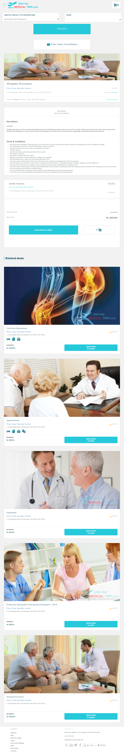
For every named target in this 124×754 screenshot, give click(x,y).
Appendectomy (13, 420)
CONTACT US (68, 729)
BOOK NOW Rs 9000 (91, 440)
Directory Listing (15, 738)
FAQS (12, 746)
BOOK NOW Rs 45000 (43, 230)
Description (61, 111)
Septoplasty (11, 513)
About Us (13, 733)
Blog (11, 735)
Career (12, 740)
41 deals (15, 99)
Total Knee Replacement (16, 328)
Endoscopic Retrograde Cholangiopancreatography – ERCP (31, 605)
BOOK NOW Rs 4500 (91, 624)
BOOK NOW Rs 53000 (91, 348)
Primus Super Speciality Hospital (18, 88)
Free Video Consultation (62, 45)
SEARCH (62, 29)
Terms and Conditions (17, 743)
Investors (13, 751)
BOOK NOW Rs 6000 (91, 532)
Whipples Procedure (15, 697)
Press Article (14, 748)
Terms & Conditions (61, 113)
